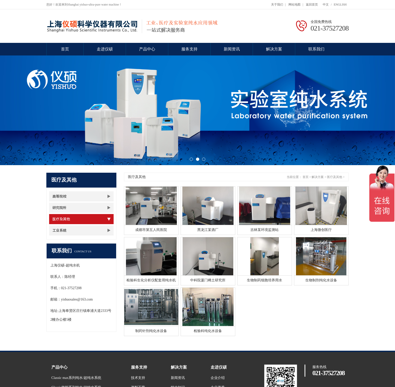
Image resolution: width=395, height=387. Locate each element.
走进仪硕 (105, 49)
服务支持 (189, 49)
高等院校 (59, 196)
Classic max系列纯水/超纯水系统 (76, 378)
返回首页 (312, 4)
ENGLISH (340, 4)
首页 (65, 49)
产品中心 (147, 49)
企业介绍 (218, 378)
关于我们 (277, 4)
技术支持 (138, 378)
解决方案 (274, 49)
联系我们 (316, 49)
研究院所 (59, 208)
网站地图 (294, 4)
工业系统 (59, 230)
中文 (326, 4)
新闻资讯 (232, 49)
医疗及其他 (61, 219)
